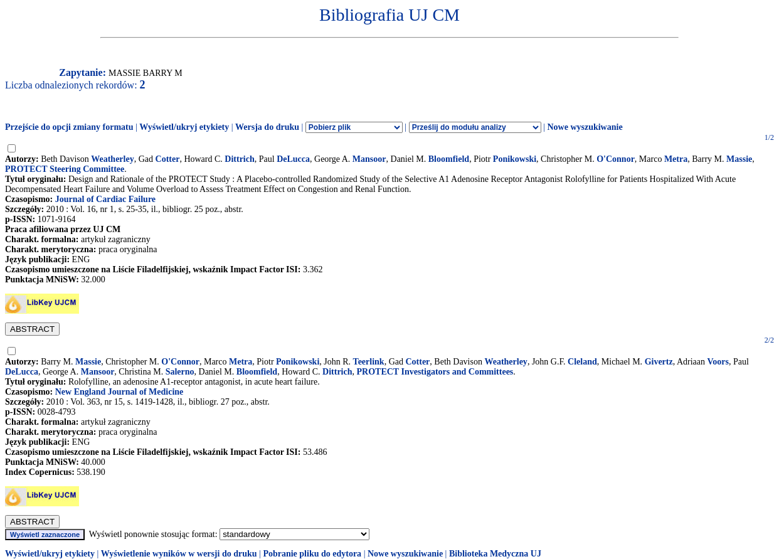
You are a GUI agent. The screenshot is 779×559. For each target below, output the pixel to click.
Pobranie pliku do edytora (312, 553)
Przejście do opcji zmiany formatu (69, 127)
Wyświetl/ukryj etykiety (184, 127)
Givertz (659, 361)
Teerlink (368, 361)
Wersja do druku (267, 127)
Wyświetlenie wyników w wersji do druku (179, 553)
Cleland (582, 361)
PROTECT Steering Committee (64, 169)
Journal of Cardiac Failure (105, 199)
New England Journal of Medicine (119, 392)
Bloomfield (448, 159)
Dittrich (239, 159)
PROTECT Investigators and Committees (435, 371)
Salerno (180, 371)
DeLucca (293, 159)
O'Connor (615, 159)
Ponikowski (514, 159)
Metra (675, 159)
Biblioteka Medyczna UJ (495, 553)
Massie (739, 159)
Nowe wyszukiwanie (584, 127)
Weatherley (112, 159)
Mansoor (369, 159)
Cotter (168, 159)
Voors (718, 361)
